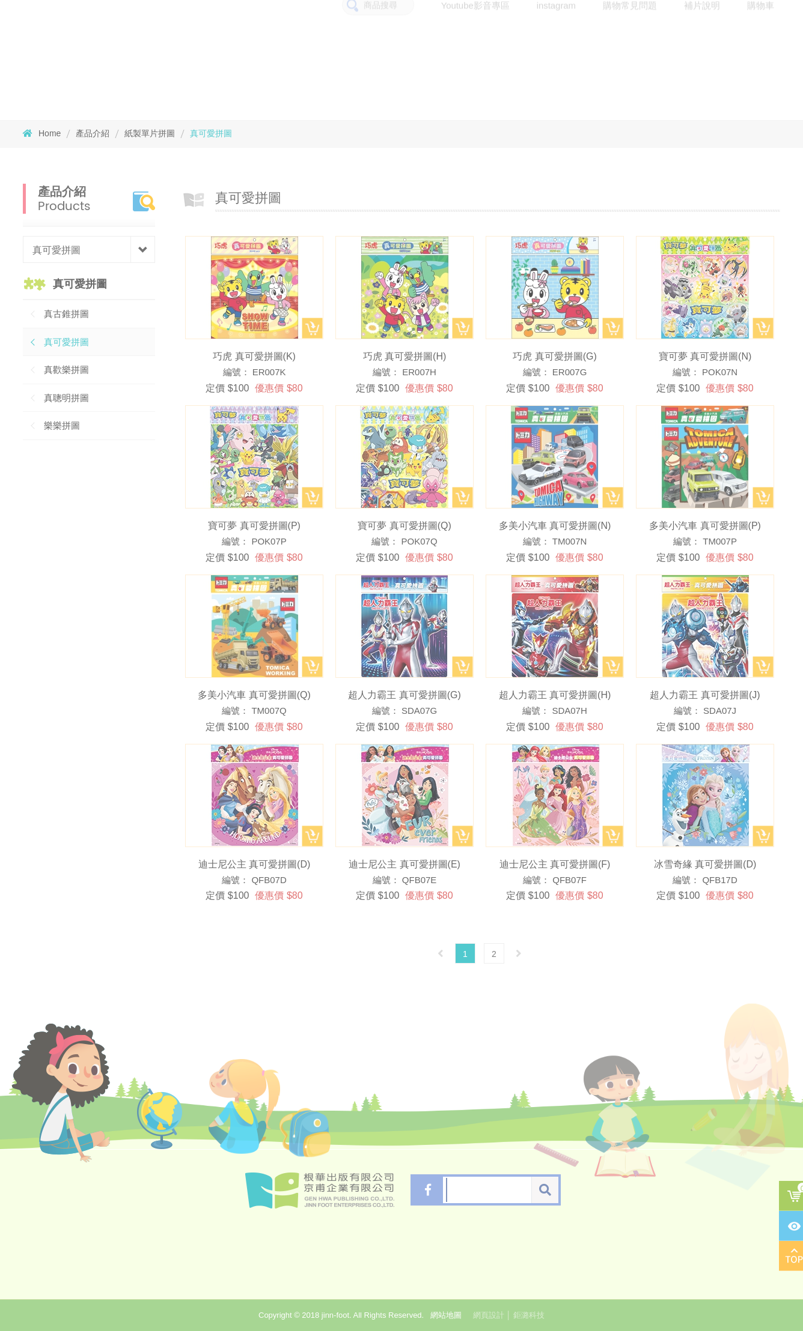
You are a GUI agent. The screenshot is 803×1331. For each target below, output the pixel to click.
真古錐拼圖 (66, 314)
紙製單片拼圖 (149, 133)
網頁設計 (488, 1315)
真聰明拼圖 (66, 398)
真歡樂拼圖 (66, 369)
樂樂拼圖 (62, 425)
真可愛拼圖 (211, 133)
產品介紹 (92, 133)
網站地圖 (446, 1315)
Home (42, 133)
